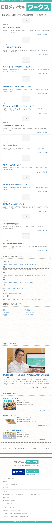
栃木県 (10, 269)
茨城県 (5, 269)
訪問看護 (5, 314)
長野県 (14, 275)
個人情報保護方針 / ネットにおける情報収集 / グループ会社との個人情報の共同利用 (22, 494)
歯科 (4, 310)
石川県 (24, 275)
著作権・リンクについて (8, 507)
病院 (4, 309)
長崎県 (14, 299)
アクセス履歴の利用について (9, 504)
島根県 (10, 288)
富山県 (19, 275)
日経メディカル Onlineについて (10, 484)
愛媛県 (14, 293)
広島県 (19, 288)
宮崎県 (29, 299)
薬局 (30, 312)
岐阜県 (34, 275)
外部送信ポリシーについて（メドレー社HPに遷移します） (16, 516)
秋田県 (24, 264)
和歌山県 (30, 282)
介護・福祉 (6, 312)
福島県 (34, 264)
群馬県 (14, 269)
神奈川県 (35, 269)
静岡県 (39, 275)
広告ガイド (5, 487)
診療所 (27, 309)
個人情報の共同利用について (9, 500)
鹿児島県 (35, 299)
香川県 (10, 293)
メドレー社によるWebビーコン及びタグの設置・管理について (17, 513)
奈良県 (24, 282)
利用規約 (5, 481)
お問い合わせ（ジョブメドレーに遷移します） (13, 510)
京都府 (10, 282)
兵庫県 (19, 282)
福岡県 (5, 299)
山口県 (24, 288)
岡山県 (14, 288)
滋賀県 (5, 282)
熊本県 (19, 299)
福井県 (29, 275)
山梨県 (10, 275)
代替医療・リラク (30, 310)
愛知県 (44, 275)
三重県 (5, 277)
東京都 (29, 269)
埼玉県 (19, 269)
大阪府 (14, 282)
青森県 (10, 264)
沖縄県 (40, 299)
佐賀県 (10, 299)
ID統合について (6, 497)
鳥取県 (5, 288)
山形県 (29, 264)
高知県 (19, 293)
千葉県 (24, 269)
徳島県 (5, 293)
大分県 (24, 299)
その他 (5, 315)
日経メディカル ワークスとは (9, 478)
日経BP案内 (5, 491)
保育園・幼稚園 (29, 314)
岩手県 (14, 264)
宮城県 (19, 264)
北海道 (5, 264)
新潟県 (5, 275)
